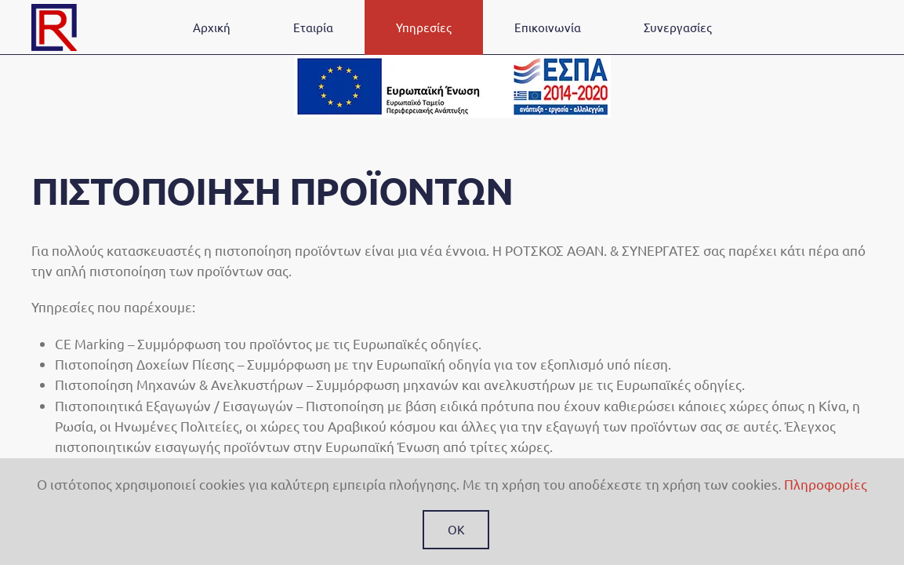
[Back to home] (54, 27)
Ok (456, 529)
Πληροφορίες (825, 484)
